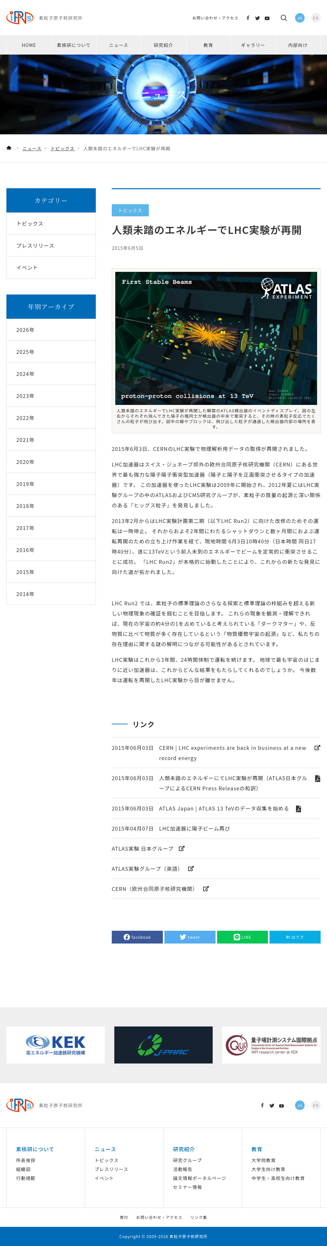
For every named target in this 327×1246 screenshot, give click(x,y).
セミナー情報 (187, 1187)
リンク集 (198, 1217)
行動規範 (25, 1178)
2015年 (25, 572)
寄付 (124, 1217)
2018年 (25, 506)
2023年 (25, 395)
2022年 (25, 418)
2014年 (25, 594)
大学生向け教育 (268, 1169)
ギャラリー (253, 45)
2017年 (25, 528)
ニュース (118, 45)
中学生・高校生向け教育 (278, 1178)
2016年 (25, 550)
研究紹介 (163, 45)
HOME (29, 45)
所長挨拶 (25, 1160)
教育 (208, 45)
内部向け (298, 45)
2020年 (25, 462)
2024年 (25, 373)
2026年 (25, 329)
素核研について (74, 45)
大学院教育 (264, 1160)
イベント (104, 1178)
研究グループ (187, 1160)
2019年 (25, 484)
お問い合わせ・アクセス (215, 17)
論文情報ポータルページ (199, 1178)
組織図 (23, 1169)
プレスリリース (111, 1169)
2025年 (25, 351)
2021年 (25, 440)
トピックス (107, 1160)
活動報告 (183, 1169)
